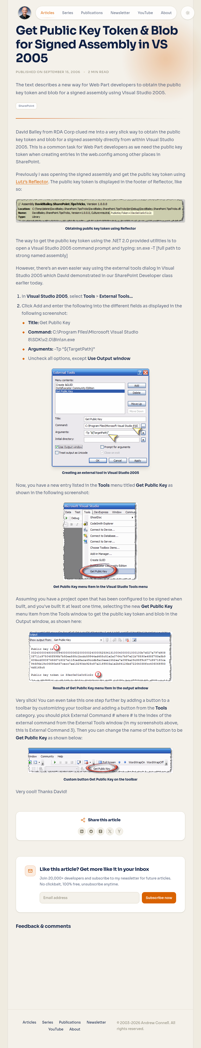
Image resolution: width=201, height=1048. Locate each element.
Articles (47, 14)
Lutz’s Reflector (32, 182)
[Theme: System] (188, 13)
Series (67, 13)
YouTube (145, 13)
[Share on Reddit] (91, 831)
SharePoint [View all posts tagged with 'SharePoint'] (26, 106)
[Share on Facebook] (100, 831)
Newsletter (120, 13)
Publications (92, 13)
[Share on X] (110, 831)
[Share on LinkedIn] (82, 831)
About (166, 13)
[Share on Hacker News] (119, 831)
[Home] (25, 13)
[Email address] (89, 897)
